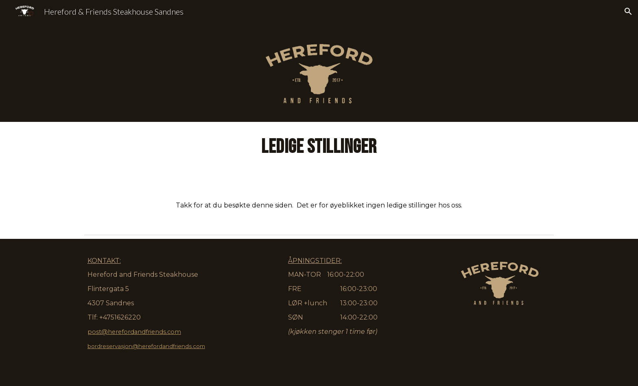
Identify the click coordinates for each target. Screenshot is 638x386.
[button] (628, 11)
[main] (319, 176)
